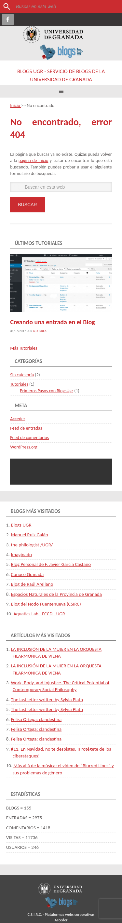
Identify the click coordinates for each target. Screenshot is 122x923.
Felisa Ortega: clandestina (36, 719)
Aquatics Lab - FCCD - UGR (39, 614)
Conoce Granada (27, 574)
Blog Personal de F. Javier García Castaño (51, 564)
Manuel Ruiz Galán (29, 535)
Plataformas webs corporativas (69, 914)
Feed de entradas (26, 428)
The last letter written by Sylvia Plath (47, 699)
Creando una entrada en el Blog (52, 322)
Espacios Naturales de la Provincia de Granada (56, 594)
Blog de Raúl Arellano (32, 584)
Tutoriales (19, 384)
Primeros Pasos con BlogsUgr (46, 391)
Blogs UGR (21, 525)
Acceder (17, 418)
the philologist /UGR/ (32, 545)
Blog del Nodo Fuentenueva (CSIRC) (46, 604)
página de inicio (33, 160)
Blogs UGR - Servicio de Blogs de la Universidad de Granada (61, 75)
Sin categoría (22, 375)
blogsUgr (61, 902)
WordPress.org (23, 447)
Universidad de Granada (53, 34)
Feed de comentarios (29, 437)
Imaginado (21, 554)
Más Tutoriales (23, 348)
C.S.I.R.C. (35, 914)
